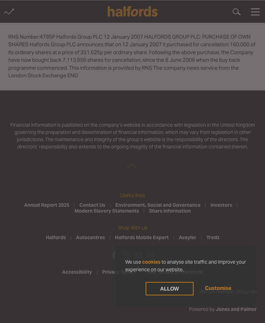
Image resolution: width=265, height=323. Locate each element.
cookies (151, 262)
